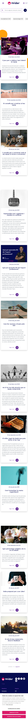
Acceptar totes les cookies (14, 716)
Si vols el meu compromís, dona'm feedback (14, 639)
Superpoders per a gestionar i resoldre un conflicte (14, 214)
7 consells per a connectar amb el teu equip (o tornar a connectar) (14, 153)
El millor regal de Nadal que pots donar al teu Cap (14, 439)
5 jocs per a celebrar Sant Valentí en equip (14, 61)
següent (17, 666)
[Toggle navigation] (3, 3)
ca (25, 3)
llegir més (14, 77)
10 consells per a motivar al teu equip (14, 104)
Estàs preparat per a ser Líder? (14, 591)
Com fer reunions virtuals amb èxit (14, 324)
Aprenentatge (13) (18, 19)
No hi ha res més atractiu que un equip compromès (14, 388)
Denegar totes (14, 712)
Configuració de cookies (14, 708)
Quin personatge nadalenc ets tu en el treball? (14, 549)
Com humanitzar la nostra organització (14, 491)
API (16, 691)
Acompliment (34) (6, 19)
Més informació (9, 704)
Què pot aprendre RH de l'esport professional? (14, 268)
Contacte (4, 691)
